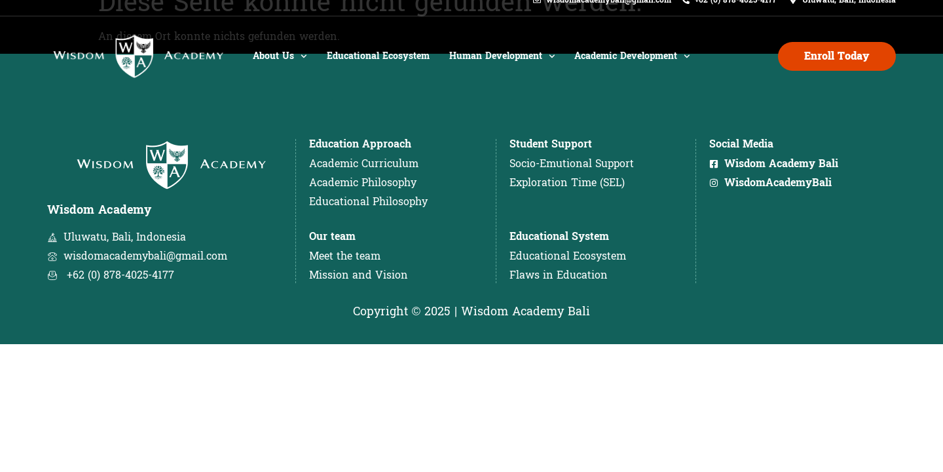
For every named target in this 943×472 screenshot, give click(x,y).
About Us (280, 70)
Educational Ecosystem (378, 70)
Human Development (502, 70)
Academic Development (632, 70)
